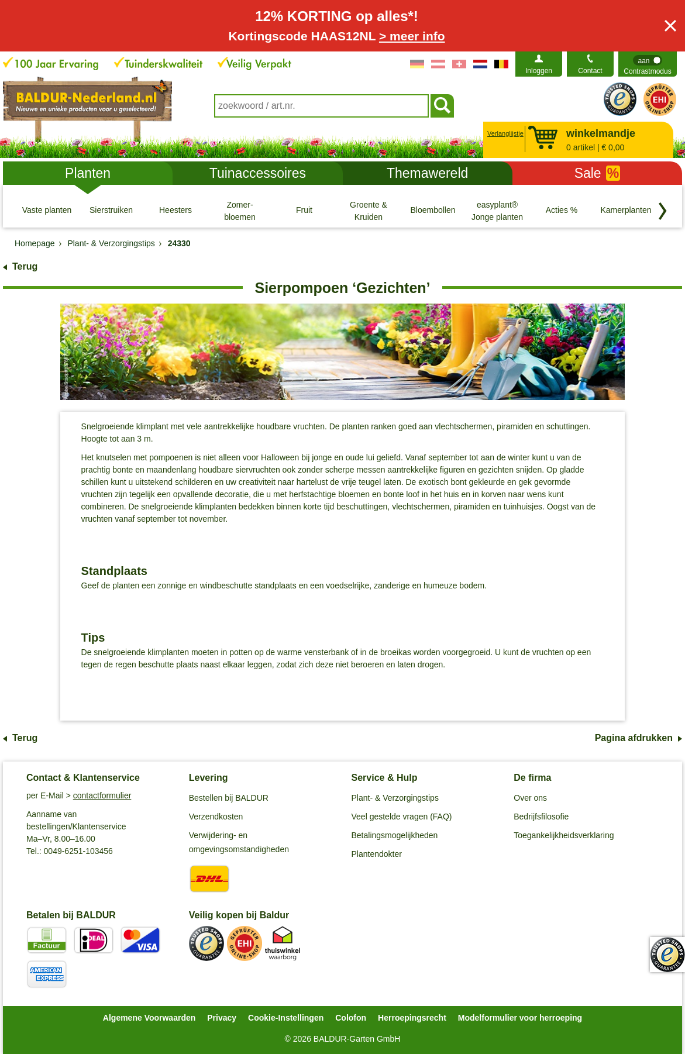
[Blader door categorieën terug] (662, 211)
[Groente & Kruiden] (368, 211)
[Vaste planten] (47, 211)
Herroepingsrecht (412, 1017)
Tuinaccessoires (257, 173)
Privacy (221, 1017)
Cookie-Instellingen (285, 1017)
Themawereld (427, 173)
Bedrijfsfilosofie (541, 816)
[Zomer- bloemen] (240, 211)
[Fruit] (304, 211)
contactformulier (102, 795)
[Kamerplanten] (626, 211)
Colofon (350, 1017)
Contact (590, 71)
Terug (24, 266)
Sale (597, 173)
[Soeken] (442, 106)
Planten (88, 173)
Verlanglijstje (504, 133)
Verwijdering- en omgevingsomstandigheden (239, 842)
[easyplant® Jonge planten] (497, 211)
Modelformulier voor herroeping (520, 1017)
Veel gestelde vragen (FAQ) (402, 816)
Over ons (530, 797)
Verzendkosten (216, 816)
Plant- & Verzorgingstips (395, 797)
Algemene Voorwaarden (149, 1017)
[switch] (647, 64)
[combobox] (321, 106)
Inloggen (538, 71)
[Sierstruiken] (111, 211)
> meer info (412, 36)
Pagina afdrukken (634, 738)
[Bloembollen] (433, 211)
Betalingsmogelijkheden (395, 835)
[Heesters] (175, 211)
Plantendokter (377, 854)
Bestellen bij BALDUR (229, 797)
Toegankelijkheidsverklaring (564, 835)
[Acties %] (561, 211)
